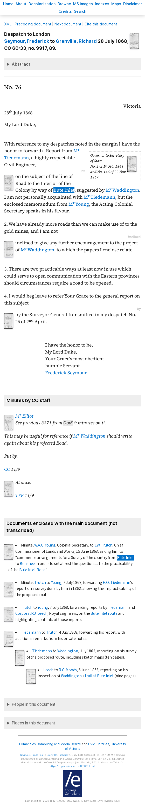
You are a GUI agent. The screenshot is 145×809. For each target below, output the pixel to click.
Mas (116, 4)
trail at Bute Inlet (99, 676)
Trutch (40, 582)
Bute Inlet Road (32, 570)
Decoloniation (42, 4)
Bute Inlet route (104, 613)
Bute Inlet (63, 190)
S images (83, 4)
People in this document (34, 704)
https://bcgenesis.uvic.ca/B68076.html (72, 766)
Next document (67, 24)
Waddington (67, 651)
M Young (78, 204)
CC (7, 469)
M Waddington (122, 190)
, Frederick (26, 41)
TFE (19, 495)
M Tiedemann (99, 197)
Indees (102, 4)
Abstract (21, 64)
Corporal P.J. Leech (31, 613)
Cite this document (101, 24)
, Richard (76, 41)
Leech (48, 670)
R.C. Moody (68, 670)
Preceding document (33, 24)
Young (56, 582)
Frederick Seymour (66, 373)
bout (21, 4)
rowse (64, 4)
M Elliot (24, 416)
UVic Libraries (98, 744)
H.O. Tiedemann (116, 582)
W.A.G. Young (44, 545)
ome (8, 4)
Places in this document (33, 723)
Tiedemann (118, 607)
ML (7, 24)
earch (80, 11)
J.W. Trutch (103, 545)
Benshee (27, 563)
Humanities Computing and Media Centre (50, 744)
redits (65, 11)
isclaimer (132, 4)
